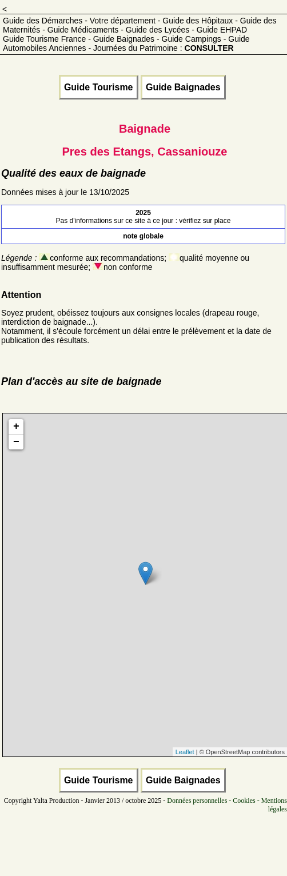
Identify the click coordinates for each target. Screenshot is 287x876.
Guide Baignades (183, 87)
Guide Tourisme (98, 87)
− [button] (16, 442)
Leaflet (185, 751)
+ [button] (16, 426)
